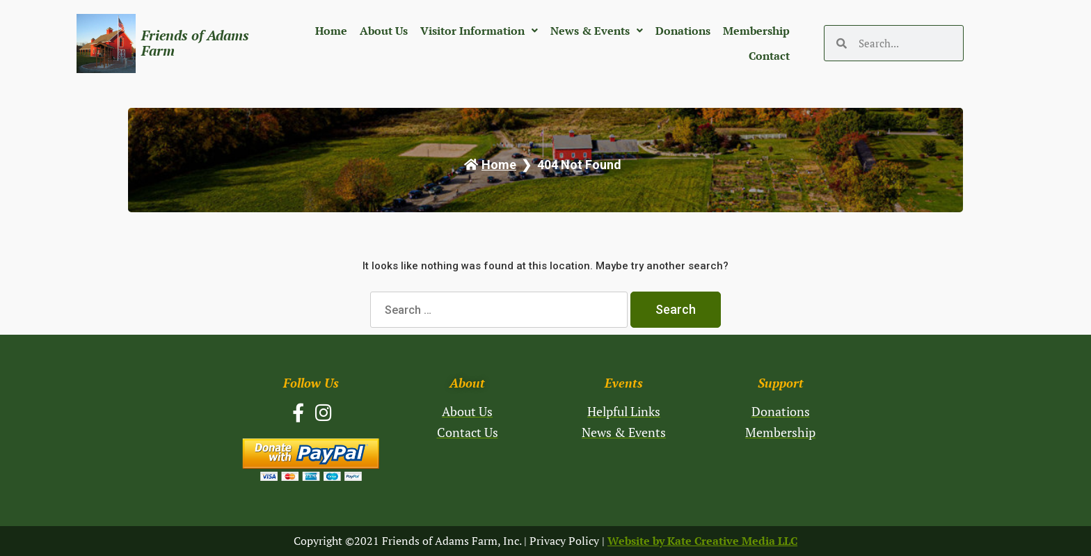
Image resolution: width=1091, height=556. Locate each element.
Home (331, 30)
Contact (769, 55)
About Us (384, 30)
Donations (682, 30)
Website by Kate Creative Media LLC (702, 540)
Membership (756, 30)
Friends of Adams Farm (195, 43)
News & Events (596, 30)
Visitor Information (479, 30)
